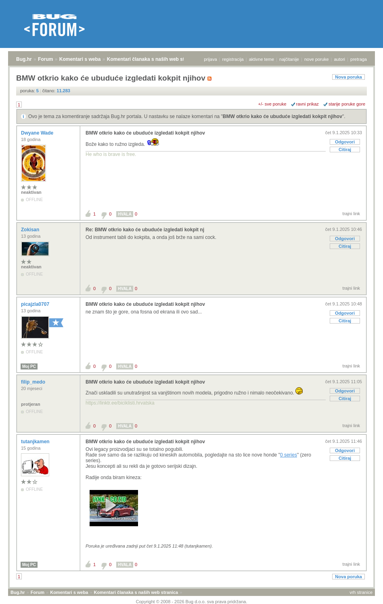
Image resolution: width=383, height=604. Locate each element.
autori (339, 59)
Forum (45, 59)
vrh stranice (361, 592)
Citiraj (345, 149)
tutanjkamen (36, 441)
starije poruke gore (347, 104)
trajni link (351, 213)
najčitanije (289, 59)
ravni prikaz (307, 104)
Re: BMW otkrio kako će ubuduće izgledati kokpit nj (145, 229)
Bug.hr (24, 59)
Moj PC (29, 366)
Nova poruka (348, 77)
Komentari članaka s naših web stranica (153, 59)
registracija (233, 59)
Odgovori (345, 141)
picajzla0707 (35, 304)
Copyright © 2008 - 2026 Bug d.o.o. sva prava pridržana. (191, 601)
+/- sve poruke (272, 104)
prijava (210, 59)
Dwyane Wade (38, 133)
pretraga (358, 59)
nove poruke (316, 59)
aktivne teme (261, 59)
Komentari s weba (80, 59)
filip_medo (33, 382)
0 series (288, 455)
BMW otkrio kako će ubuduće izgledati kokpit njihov (282, 116)
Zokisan (31, 229)
